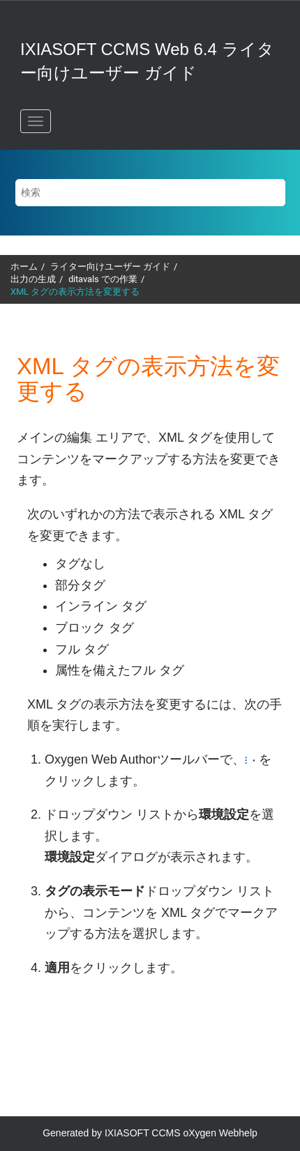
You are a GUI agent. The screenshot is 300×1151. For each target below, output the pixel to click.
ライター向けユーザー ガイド (110, 266)
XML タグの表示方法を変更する (75, 291)
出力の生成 (33, 279)
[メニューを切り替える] (35, 121)
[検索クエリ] (150, 192)
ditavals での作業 (102, 279)
